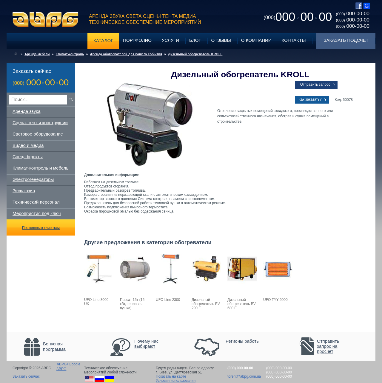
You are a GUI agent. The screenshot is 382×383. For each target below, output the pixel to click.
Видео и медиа (28, 145)
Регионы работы (243, 341)
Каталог (103, 40)
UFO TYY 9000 (275, 300)
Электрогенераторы (33, 179)
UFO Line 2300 (168, 300)
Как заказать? (310, 99)
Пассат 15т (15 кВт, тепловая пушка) (132, 304)
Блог (195, 40)
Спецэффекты (28, 156)
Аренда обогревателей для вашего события (126, 54)
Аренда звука (27, 111)
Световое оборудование (38, 133)
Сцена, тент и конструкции (40, 122)
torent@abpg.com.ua (244, 376)
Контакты (294, 40)
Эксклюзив (24, 190)
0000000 (298, 16)
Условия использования (175, 381)
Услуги (170, 40)
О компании (256, 40)
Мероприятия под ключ (37, 213)
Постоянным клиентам (41, 228)
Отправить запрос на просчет (328, 346)
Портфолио (137, 40)
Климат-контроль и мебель (40, 167)
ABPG (45, 19)
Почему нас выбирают (146, 344)
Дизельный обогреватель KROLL (195, 54)
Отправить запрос (315, 84)
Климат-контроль (70, 54)
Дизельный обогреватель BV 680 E (241, 304)
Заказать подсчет (346, 40)
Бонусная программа (54, 346)
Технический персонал (36, 201)
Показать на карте (171, 376)
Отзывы (221, 40)
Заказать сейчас (26, 376)
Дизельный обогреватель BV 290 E (206, 304)
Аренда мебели (37, 54)
